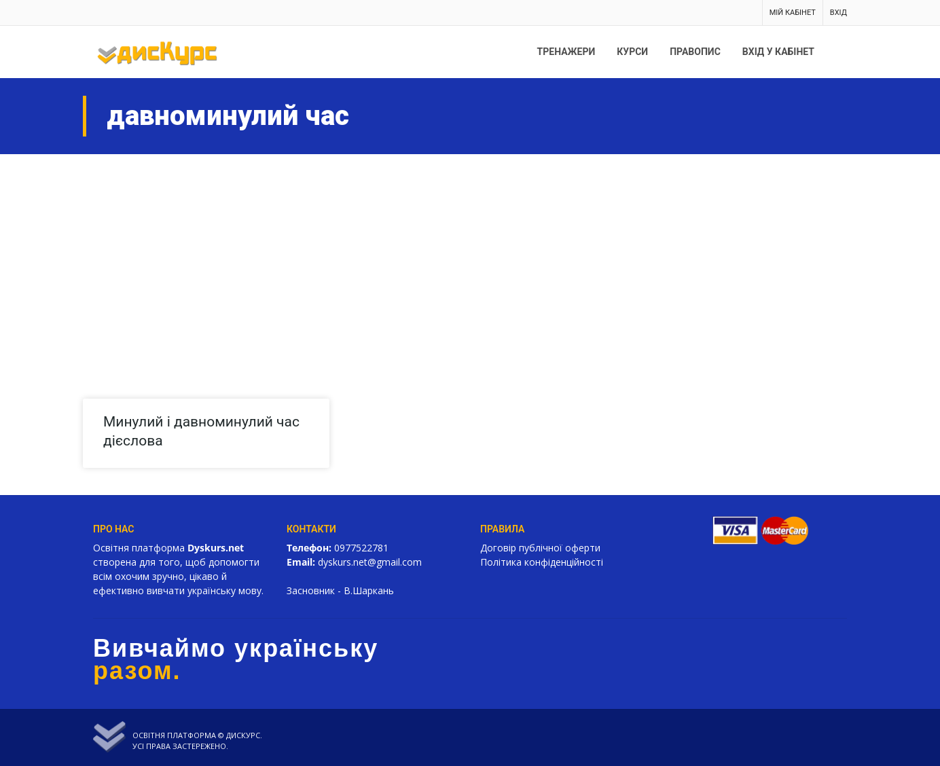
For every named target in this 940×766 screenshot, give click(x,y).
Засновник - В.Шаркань (340, 590)
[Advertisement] (470, 256)
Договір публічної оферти (540, 547)
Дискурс (243, 735)
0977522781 (361, 547)
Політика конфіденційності (541, 561)
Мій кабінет (793, 12)
